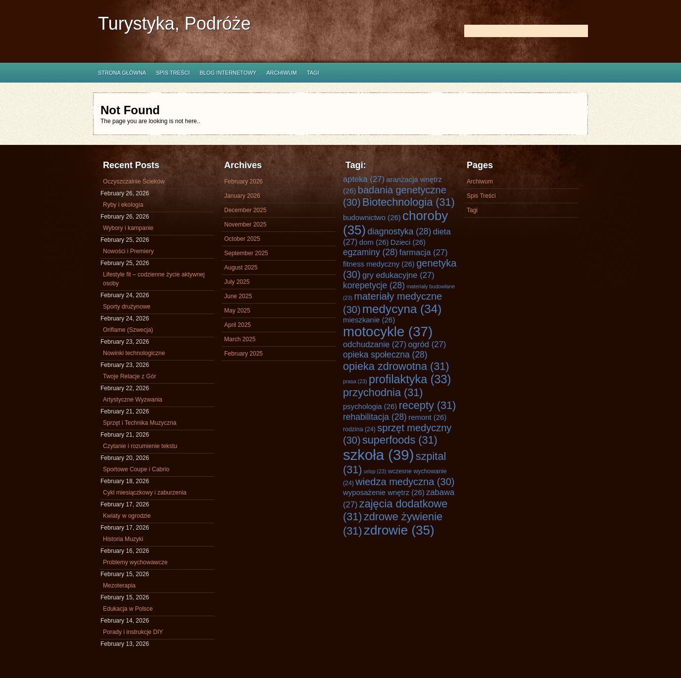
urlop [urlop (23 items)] (375, 471)
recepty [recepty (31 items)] (427, 405)
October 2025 (242, 238)
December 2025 (245, 210)
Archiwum (281, 73)
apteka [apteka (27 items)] (364, 179)
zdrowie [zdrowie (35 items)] (399, 530)
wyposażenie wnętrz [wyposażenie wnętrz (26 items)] (384, 493)
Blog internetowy (227, 73)
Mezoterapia (119, 585)
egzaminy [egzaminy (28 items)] (370, 252)
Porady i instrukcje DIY (133, 632)
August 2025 (240, 267)
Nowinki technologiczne (134, 353)
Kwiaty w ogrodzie (127, 515)
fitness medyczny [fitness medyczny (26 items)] (379, 264)
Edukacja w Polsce (128, 608)
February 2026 (243, 181)
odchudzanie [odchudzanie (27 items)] (374, 344)
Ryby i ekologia (123, 204)
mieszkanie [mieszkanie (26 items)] (369, 320)
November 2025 (245, 224)
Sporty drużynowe (126, 306)
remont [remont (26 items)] (427, 417)
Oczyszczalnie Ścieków (134, 181)
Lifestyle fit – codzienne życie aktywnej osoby (153, 279)
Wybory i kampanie (128, 228)
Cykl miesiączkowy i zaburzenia (145, 492)
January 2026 (242, 195)
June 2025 (238, 296)
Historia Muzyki (123, 539)
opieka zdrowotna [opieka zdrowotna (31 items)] (396, 366)
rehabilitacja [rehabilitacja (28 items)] (375, 417)
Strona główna (122, 73)
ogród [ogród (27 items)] (427, 344)
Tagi (313, 73)
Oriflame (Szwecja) (128, 329)
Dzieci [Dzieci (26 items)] (408, 242)
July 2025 (236, 281)
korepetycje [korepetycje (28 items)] (374, 285)
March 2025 (239, 339)
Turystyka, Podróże (174, 23)
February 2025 (243, 353)
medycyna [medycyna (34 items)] (401, 309)
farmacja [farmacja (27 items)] (423, 252)
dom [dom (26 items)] (374, 242)
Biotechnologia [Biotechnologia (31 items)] (408, 202)
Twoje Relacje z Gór (129, 376)
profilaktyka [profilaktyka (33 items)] (410, 379)
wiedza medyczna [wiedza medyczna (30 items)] (404, 481)
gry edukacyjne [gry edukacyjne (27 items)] (398, 275)
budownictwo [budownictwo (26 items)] (372, 218)
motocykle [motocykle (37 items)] (388, 331)
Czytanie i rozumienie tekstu (140, 446)
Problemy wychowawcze (135, 562)
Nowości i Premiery (128, 251)
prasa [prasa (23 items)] (355, 381)
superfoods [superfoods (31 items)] (400, 440)
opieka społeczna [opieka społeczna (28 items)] (385, 355)
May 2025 (237, 310)
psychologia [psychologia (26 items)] (370, 406)
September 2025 (246, 253)
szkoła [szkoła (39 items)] (378, 455)
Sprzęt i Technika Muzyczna (140, 422)
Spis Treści (173, 73)
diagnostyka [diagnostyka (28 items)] (399, 231)
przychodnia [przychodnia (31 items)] (383, 392)
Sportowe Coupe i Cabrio (136, 469)
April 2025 (237, 324)
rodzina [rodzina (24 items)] (359, 429)
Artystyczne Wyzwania (132, 399)
